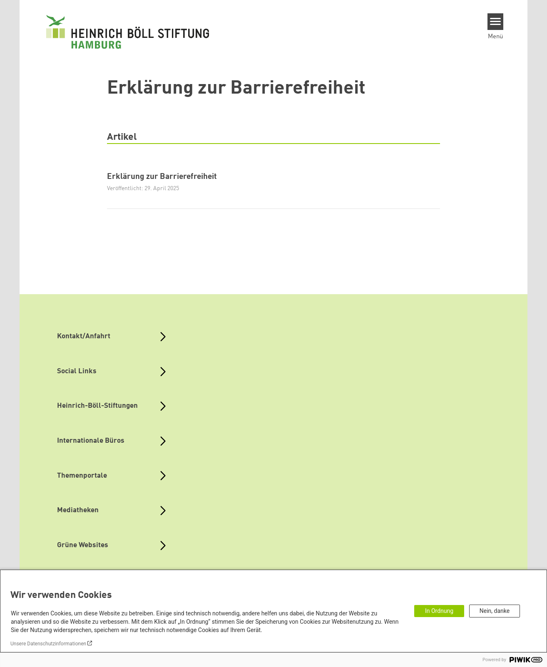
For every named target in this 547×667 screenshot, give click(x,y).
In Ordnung (439, 610)
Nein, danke (495, 610)
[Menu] (495, 21)
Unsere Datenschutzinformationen (48, 644)
